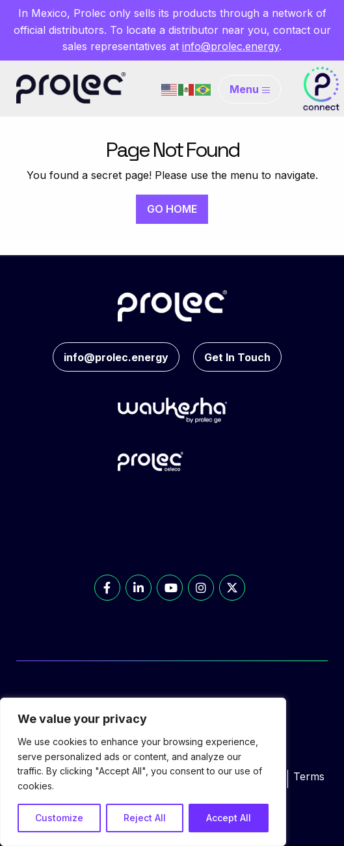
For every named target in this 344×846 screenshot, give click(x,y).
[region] (143, 772)
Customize (59, 817)
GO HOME (172, 208)
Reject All (145, 817)
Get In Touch (237, 357)
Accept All (228, 817)
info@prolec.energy (230, 46)
